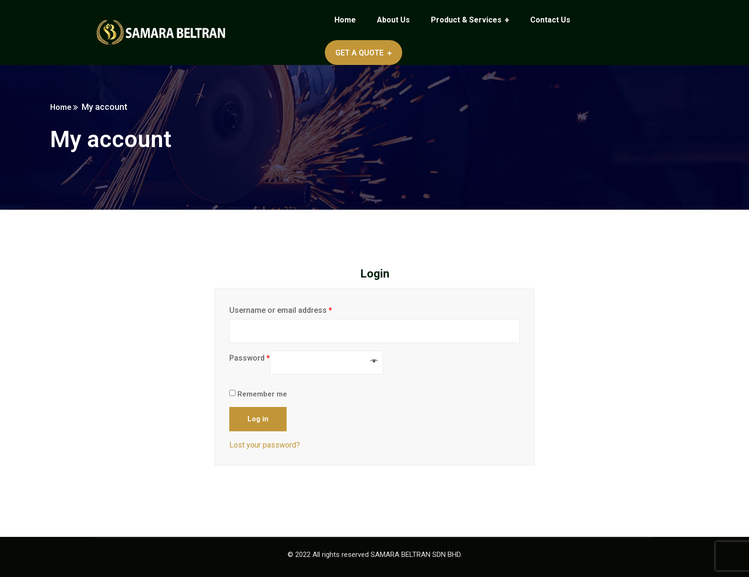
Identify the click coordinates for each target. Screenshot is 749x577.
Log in (257, 419)
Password (249, 358)
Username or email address (280, 310)
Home (106, 107)
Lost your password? (264, 444)
